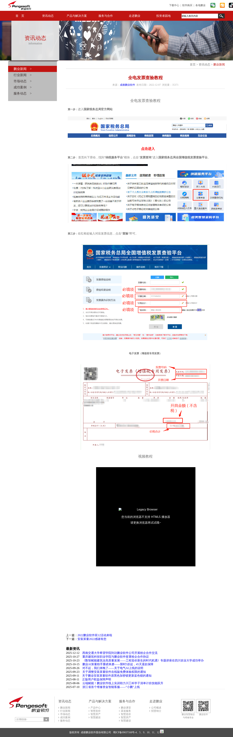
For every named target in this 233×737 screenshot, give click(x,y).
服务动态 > (23, 93)
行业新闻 (65, 711)
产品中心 (95, 707)
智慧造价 (95, 711)
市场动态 (65, 714)
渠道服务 (126, 711)
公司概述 (156, 707)
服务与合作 (105, 15)
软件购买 (187, 5)
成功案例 (65, 717)
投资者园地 (163, 15)
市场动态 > (23, 81)
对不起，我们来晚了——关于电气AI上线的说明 (112, 668)
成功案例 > (23, 87)
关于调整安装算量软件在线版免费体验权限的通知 (114, 671)
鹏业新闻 (219, 64)
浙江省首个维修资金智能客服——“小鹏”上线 (111, 686)
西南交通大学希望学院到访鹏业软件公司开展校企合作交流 (120, 652)
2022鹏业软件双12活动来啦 (94, 635)
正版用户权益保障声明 (96, 679)
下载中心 (174, 5)
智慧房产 (95, 714)
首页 (193, 64)
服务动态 (65, 720)
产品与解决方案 (77, 15)
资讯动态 (48, 15)
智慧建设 (95, 717)
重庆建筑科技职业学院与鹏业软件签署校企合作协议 (115, 656)
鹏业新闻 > (23, 69)
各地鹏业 (200, 5)
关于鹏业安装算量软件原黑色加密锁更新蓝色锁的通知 (117, 675)
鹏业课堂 (126, 707)
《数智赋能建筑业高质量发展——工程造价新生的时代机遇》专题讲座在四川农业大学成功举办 (143, 660)
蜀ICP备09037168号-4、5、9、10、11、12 (135, 732)
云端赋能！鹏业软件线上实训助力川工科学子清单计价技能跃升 (122, 683)
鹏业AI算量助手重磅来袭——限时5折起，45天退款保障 (117, 664)
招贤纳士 (156, 711)
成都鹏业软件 (127, 85)
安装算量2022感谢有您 (91, 639)
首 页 (20, 15)
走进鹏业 (134, 15)
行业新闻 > (23, 75)
